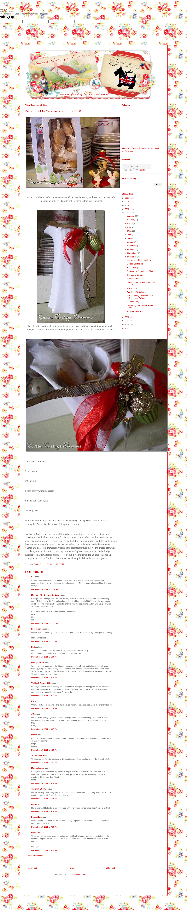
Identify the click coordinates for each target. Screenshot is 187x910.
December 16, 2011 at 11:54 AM (44, 589)
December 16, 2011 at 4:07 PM (44, 729)
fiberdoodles (37, 629)
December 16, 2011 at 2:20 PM (44, 678)
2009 (127, 205)
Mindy (34, 804)
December (132, 257)
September (132, 246)
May (129, 231)
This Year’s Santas (135, 275)
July (129, 238)
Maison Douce (37, 768)
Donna (34, 735)
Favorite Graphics (134, 267)
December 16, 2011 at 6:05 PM (44, 799)
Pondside (35, 817)
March (130, 223)
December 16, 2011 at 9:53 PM (44, 827)
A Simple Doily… (134, 302)
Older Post (110, 868)
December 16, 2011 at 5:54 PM (44, 783)
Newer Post (32, 868)
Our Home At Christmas (137, 292)
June (129, 234)
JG (32, 714)
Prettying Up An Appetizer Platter (140, 271)
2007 (127, 198)
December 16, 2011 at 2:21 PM (44, 696)
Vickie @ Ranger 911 (40, 683)
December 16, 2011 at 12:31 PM (45, 623)
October (131, 249)
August (130, 242)
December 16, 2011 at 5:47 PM (44, 763)
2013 (127, 321)
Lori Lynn (35, 832)
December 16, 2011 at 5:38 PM (44, 750)
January (131, 216)
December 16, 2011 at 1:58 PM (44, 657)
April (129, 227)
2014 (127, 324)
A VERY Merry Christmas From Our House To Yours (140, 297)
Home (71, 868)
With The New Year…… (137, 311)
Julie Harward (37, 755)
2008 (127, 202)
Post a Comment (35, 856)
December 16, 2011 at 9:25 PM (44, 811)
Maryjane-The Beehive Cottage (45, 595)
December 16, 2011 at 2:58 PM (44, 708)
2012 (127, 317)
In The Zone (132, 288)
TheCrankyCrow (38, 789)
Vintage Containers (135, 264)
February (131, 220)
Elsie (33, 647)
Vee (33, 577)
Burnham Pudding (134, 279)
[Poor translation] (10, 17)
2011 (127, 213)
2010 (127, 209)
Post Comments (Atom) (77, 875)
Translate (139, 170)
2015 (127, 328)
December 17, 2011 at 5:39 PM (44, 850)
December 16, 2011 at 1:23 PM (44, 641)
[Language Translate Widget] (136, 166)
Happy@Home (37, 662)
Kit (32, 701)
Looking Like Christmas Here (139, 260)
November (132, 253)
